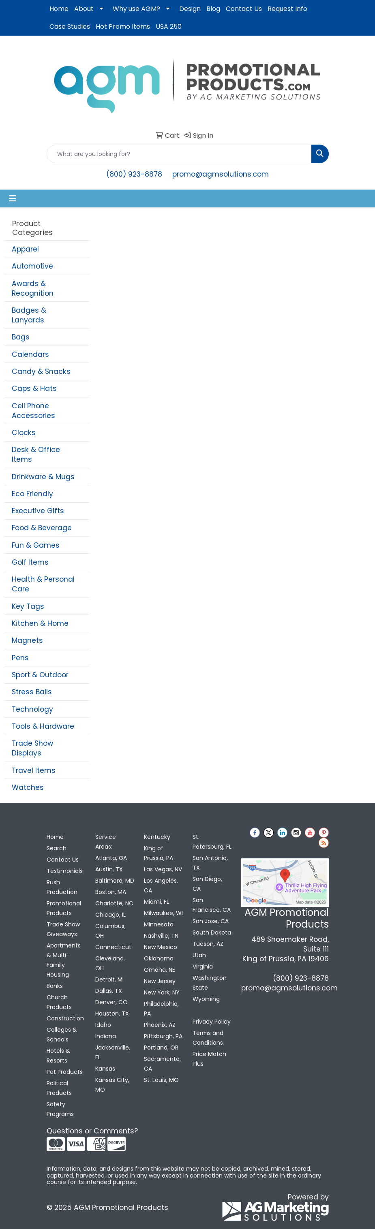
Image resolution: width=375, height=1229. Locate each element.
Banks (55, 986)
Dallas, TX (108, 991)
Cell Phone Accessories (33, 410)
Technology (32, 709)
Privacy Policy (212, 1022)
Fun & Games (36, 545)
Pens (20, 658)
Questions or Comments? (92, 1131)
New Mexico (160, 947)
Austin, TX (109, 869)
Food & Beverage (42, 528)
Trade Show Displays (32, 748)
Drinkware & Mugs (43, 477)
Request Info (287, 8)
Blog (213, 8)
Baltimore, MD (114, 881)
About (84, 8)
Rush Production (62, 887)
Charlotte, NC (114, 903)
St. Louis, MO (161, 1080)
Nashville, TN (161, 936)
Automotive (32, 266)
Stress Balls (32, 692)
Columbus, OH (110, 931)
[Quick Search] (179, 154)
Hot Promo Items (123, 26)
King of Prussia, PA (158, 853)
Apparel (25, 249)
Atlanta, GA (111, 858)
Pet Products (65, 1072)
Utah (199, 955)
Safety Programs (60, 1109)
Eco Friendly (32, 494)
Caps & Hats (34, 388)
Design (190, 8)
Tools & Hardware (43, 726)
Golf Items (30, 562)
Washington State (210, 983)
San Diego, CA (207, 884)
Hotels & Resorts (58, 1056)
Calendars (30, 354)
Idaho (103, 1025)
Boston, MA (110, 892)
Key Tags (28, 606)
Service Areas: (105, 842)
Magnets (27, 640)
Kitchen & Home (40, 623)
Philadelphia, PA (161, 1009)
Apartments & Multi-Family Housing (64, 960)
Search (56, 848)
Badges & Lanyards (29, 315)
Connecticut (113, 947)
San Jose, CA (211, 921)
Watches (28, 787)
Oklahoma (159, 958)
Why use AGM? (136, 8)
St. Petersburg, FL (212, 842)
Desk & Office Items (36, 454)
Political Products (59, 1088)
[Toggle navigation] (12, 198)
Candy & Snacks (41, 371)
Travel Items (34, 770)
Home (59, 8)
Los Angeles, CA (161, 885)
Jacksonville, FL (112, 1052)
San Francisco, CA (212, 905)
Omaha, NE (159, 970)
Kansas (105, 1069)
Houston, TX (112, 1013)
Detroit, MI (109, 979)
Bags (21, 337)
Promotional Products (64, 908)
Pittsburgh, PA (163, 1036)
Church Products (59, 1002)
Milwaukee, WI (163, 913)
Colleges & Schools (62, 1034)
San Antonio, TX (210, 863)
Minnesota (159, 924)
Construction (65, 1018)
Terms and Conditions (208, 1038)
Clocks (24, 432)
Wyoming (206, 999)
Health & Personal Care (43, 584)
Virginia (203, 966)
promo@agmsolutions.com (220, 174)
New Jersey (160, 981)
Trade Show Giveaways (63, 929)
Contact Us (244, 8)
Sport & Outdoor (40, 675)
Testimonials (65, 871)
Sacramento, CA (162, 1064)
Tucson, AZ (208, 944)
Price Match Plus (209, 1059)
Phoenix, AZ (160, 1025)
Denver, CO (111, 1002)
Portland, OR (161, 1047)
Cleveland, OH (110, 963)
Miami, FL (156, 902)
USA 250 (169, 26)
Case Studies (69, 26)
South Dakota (212, 932)
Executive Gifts (38, 511)
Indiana (105, 1036)
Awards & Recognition (33, 288)
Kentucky (157, 837)
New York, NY (162, 992)
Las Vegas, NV (163, 869)
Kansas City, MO (112, 1085)
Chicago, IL (110, 915)
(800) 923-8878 (134, 174)
